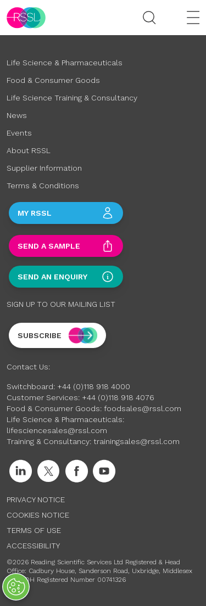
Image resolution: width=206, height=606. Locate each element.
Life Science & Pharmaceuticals (65, 62)
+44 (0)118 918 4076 (118, 397)
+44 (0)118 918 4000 (93, 386)
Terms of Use (34, 530)
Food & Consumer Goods (53, 80)
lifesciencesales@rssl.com (57, 430)
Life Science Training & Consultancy (72, 97)
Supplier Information (44, 168)
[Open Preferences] (16, 587)
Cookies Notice (38, 514)
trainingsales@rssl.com (136, 441)
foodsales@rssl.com (142, 408)
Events (19, 132)
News (17, 115)
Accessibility (33, 545)
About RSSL (29, 150)
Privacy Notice (36, 499)
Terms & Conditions (43, 185)
